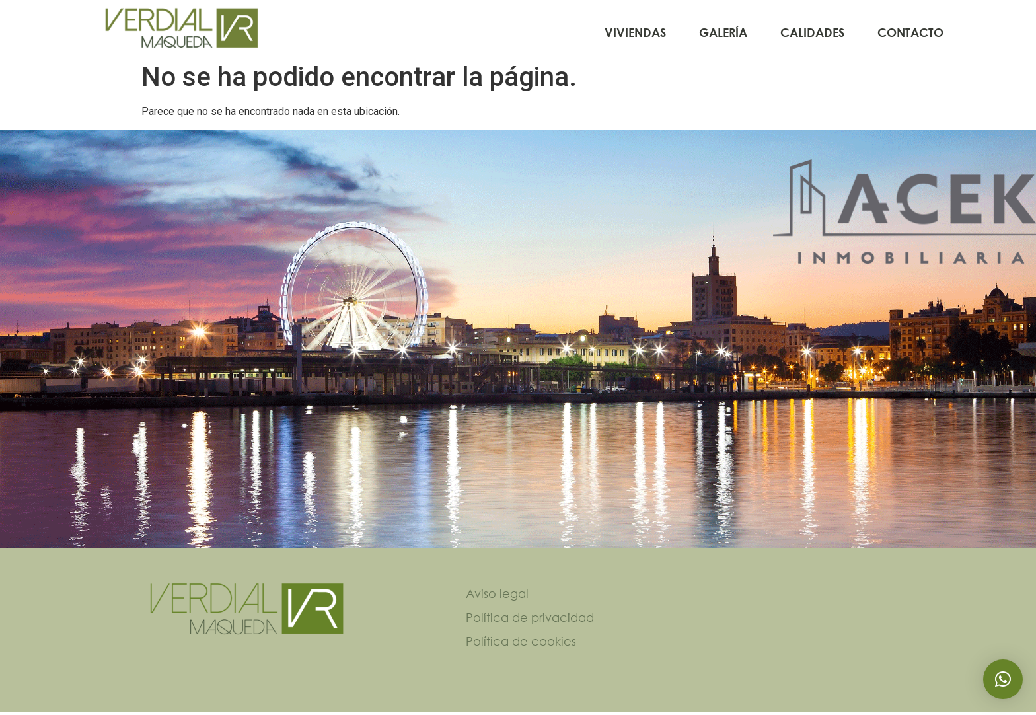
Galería (723, 32)
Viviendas (635, 32)
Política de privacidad (530, 620)
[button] (1003, 679)
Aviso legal (497, 596)
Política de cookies (521, 643)
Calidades (812, 32)
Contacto (910, 32)
